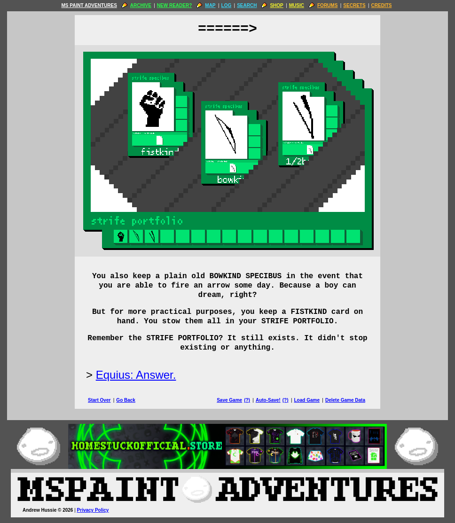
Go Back (125, 400)
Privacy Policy (93, 510)
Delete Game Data (345, 400)
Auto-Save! (268, 400)
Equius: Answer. (136, 374)
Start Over (99, 400)
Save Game (229, 400)
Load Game (306, 400)
